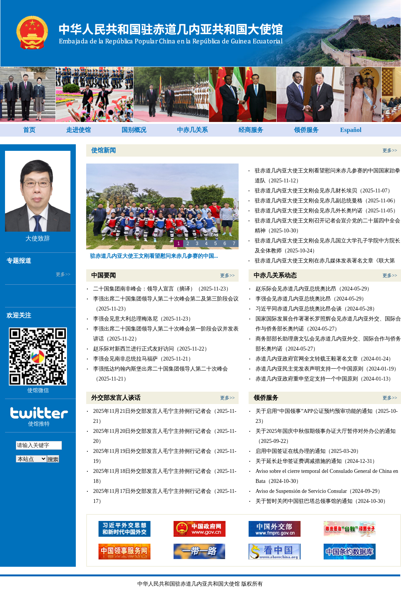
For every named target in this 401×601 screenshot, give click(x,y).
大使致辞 (37, 238)
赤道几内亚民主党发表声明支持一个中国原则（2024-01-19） (327, 369)
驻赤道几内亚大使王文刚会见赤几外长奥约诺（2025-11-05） (326, 211)
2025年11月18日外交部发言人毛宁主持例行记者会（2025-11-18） (164, 476)
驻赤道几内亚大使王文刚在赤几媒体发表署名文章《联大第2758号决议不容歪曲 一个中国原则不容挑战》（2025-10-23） (327, 266)
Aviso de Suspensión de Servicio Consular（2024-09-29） (319, 491)
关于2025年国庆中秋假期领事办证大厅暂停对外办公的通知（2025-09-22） (326, 436)
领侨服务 (306, 130)
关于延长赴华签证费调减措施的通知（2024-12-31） (317, 461)
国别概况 (134, 130)
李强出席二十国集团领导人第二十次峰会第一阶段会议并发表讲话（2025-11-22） (166, 334)
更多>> (63, 274)
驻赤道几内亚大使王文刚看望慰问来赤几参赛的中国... (154, 256)
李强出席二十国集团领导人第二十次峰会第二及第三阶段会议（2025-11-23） (166, 304)
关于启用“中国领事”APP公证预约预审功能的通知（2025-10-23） (327, 416)
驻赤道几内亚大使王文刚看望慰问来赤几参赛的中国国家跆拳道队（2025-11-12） (327, 176)
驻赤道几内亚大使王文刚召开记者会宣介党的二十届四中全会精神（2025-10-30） (327, 226)
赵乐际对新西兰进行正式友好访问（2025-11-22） (151, 349)
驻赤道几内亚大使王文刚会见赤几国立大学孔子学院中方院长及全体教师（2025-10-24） (327, 246)
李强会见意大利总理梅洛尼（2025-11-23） (143, 319)
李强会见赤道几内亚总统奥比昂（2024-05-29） (311, 299)
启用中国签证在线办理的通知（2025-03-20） (308, 451)
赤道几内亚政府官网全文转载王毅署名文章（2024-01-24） (325, 359)
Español (350, 130)
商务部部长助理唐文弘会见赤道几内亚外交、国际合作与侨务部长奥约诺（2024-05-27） (328, 344)
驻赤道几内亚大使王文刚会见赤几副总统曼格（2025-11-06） (326, 201)
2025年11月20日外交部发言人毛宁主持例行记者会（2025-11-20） (164, 436)
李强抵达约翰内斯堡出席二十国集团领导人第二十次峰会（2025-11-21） (160, 374)
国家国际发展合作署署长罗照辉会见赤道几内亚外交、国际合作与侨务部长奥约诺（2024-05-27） (328, 324)
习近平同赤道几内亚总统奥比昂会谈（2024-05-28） (317, 309)
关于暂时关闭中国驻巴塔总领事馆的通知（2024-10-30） (322, 501)
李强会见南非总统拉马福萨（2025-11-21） (143, 359)
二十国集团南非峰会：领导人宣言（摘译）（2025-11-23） (162, 289)
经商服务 (251, 130)
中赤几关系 (192, 130)
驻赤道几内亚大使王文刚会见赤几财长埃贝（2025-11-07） (324, 191)
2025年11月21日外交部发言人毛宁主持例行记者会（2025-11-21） (164, 416)
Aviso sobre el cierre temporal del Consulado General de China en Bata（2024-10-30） (327, 476)
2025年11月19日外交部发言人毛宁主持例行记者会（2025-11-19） (164, 456)
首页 (29, 130)
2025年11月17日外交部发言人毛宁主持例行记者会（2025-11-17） (164, 496)
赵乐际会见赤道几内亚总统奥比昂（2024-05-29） (314, 289)
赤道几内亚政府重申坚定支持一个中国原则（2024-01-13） (325, 379)
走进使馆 (78, 130)
